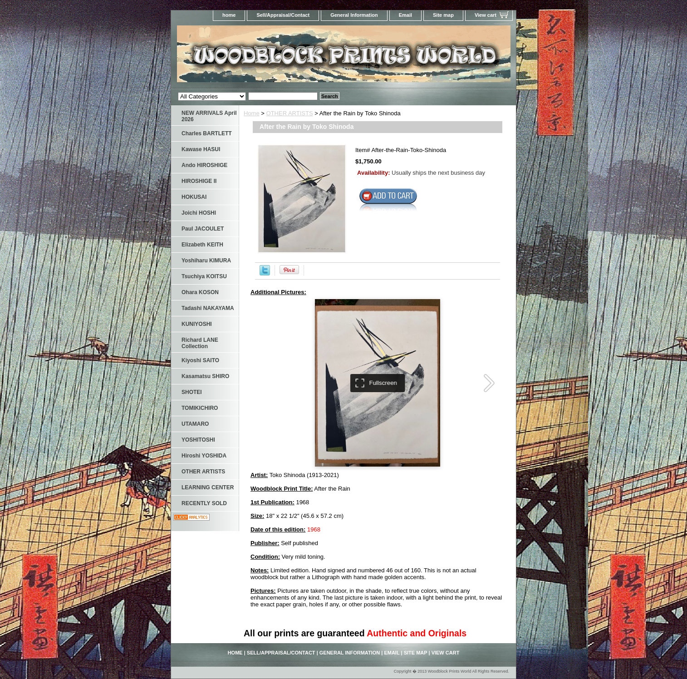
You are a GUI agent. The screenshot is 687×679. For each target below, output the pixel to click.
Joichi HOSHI (199, 213)
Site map (443, 15)
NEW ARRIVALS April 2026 (209, 116)
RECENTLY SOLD (204, 503)
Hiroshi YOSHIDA (204, 456)
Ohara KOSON (200, 292)
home (229, 15)
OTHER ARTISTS (289, 113)
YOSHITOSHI (198, 440)
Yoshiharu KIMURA (206, 260)
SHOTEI (192, 392)
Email (405, 15)
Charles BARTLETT (207, 133)
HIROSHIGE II (199, 181)
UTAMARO (195, 424)
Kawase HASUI (201, 149)
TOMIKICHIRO (200, 408)
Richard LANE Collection (200, 343)
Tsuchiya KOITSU (204, 276)
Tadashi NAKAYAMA (208, 308)
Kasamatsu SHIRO (205, 376)
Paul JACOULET (203, 229)
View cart (485, 15)
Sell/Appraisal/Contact (282, 15)
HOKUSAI (194, 197)
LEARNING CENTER (208, 487)
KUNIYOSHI (197, 324)
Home (252, 113)
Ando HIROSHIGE (204, 165)
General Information (354, 15)
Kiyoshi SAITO (200, 360)
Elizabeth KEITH (202, 244)
